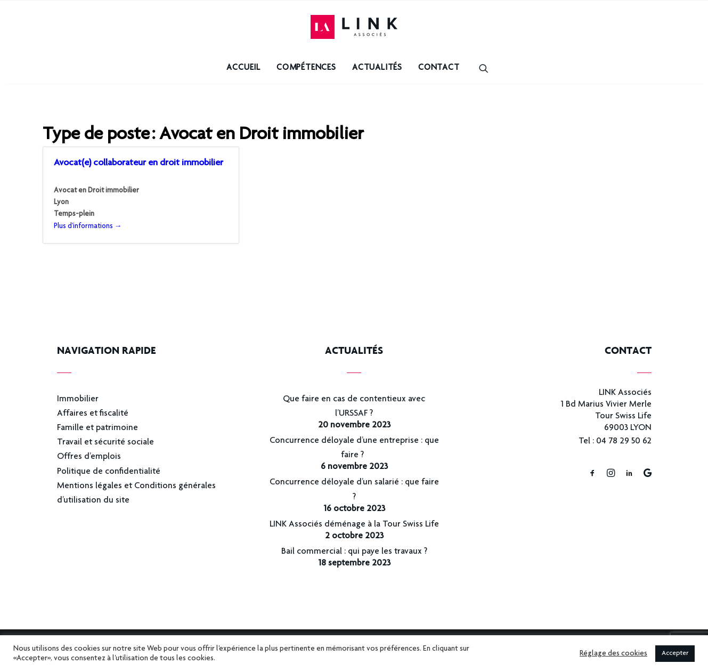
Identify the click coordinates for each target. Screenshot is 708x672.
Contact (439, 68)
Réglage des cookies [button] (613, 654)
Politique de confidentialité (108, 471)
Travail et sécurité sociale (105, 442)
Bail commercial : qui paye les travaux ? (354, 551)
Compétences (306, 68)
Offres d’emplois (89, 457)
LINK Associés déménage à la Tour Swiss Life (354, 524)
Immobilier (78, 399)
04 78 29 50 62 (624, 441)
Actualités (377, 68)
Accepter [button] (675, 653)
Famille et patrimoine (97, 428)
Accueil (243, 68)
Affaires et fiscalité (92, 413)
